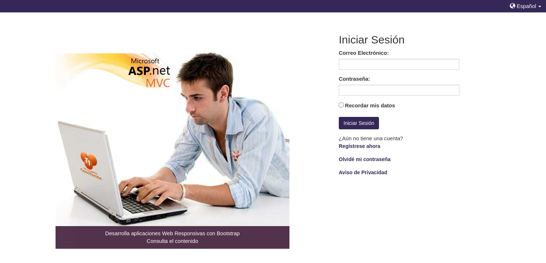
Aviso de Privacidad (363, 172)
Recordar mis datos (370, 105)
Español (525, 6)
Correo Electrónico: (364, 53)
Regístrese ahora (359, 146)
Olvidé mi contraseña (365, 159)
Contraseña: (354, 79)
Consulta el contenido (172, 241)
